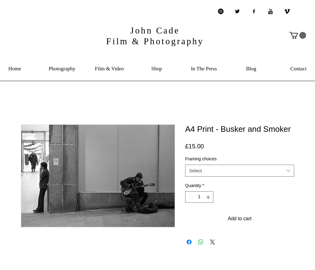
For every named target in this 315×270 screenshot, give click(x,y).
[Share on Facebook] (189, 242)
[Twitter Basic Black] (237, 11)
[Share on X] (212, 242)
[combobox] (239, 171)
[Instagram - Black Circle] (221, 11)
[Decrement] (190, 197)
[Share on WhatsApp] (200, 242)
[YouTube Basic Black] (270, 11)
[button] (298, 35)
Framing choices (201, 158)
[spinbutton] (199, 197)
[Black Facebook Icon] (254, 11)
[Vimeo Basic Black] (287, 11)
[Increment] (208, 197)
